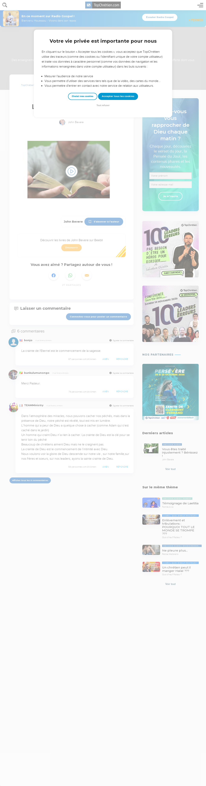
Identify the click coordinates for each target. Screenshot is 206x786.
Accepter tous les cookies (118, 96)
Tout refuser (103, 105)
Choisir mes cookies (82, 96)
